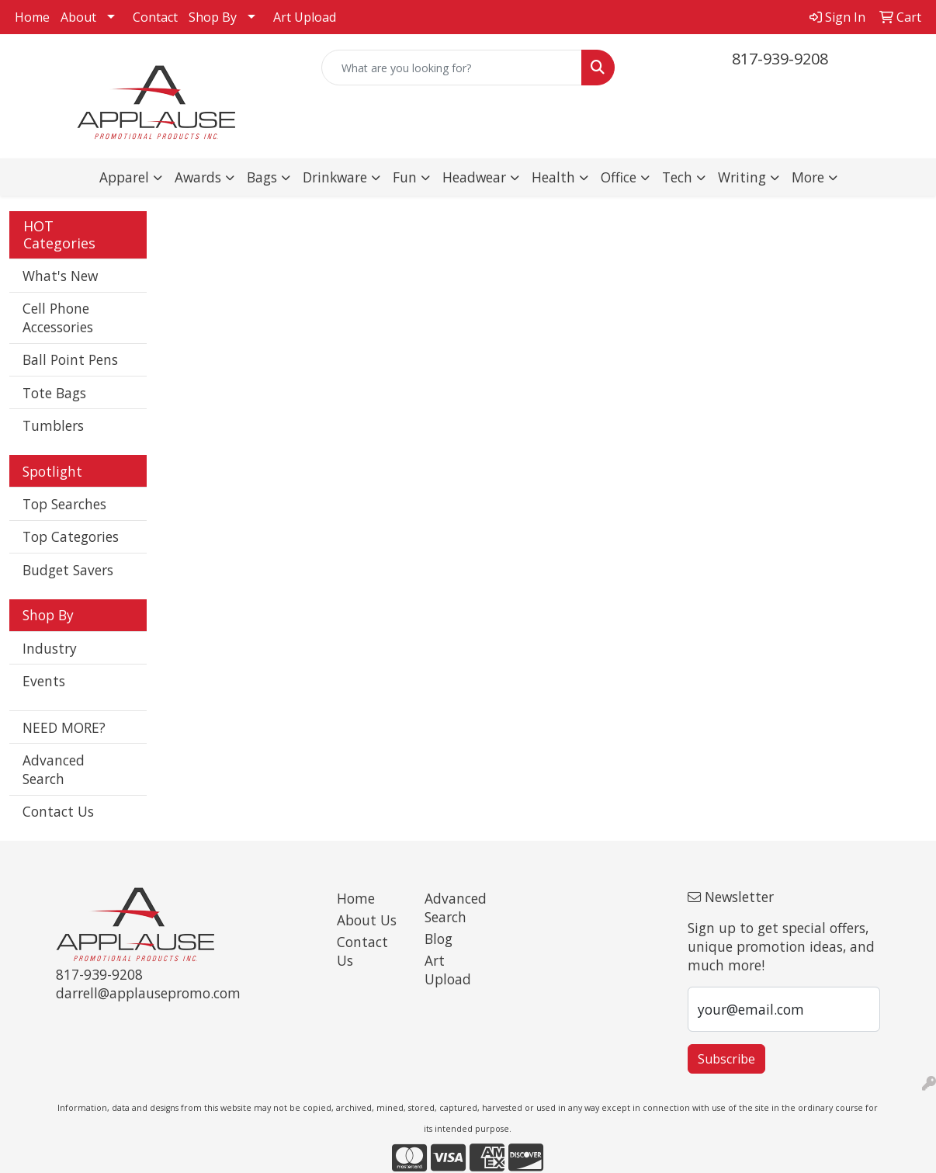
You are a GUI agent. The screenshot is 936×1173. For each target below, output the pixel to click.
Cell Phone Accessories (58, 317)
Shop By (213, 17)
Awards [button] (198, 177)
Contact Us (58, 811)
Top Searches (64, 504)
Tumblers (53, 425)
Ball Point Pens (70, 359)
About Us (367, 920)
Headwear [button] (474, 177)
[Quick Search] (451, 67)
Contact (155, 17)
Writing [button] (742, 177)
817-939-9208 (780, 58)
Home (32, 17)
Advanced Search (54, 769)
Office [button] (618, 177)
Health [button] (553, 177)
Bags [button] (262, 177)
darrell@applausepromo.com (148, 993)
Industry (50, 648)
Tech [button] (677, 177)
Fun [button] (405, 177)
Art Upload (304, 17)
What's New (60, 275)
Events (44, 681)
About (78, 17)
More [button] (808, 177)
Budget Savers (68, 569)
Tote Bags (54, 392)
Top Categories (71, 536)
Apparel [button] (124, 177)
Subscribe (726, 1058)
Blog (438, 938)
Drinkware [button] (335, 177)
